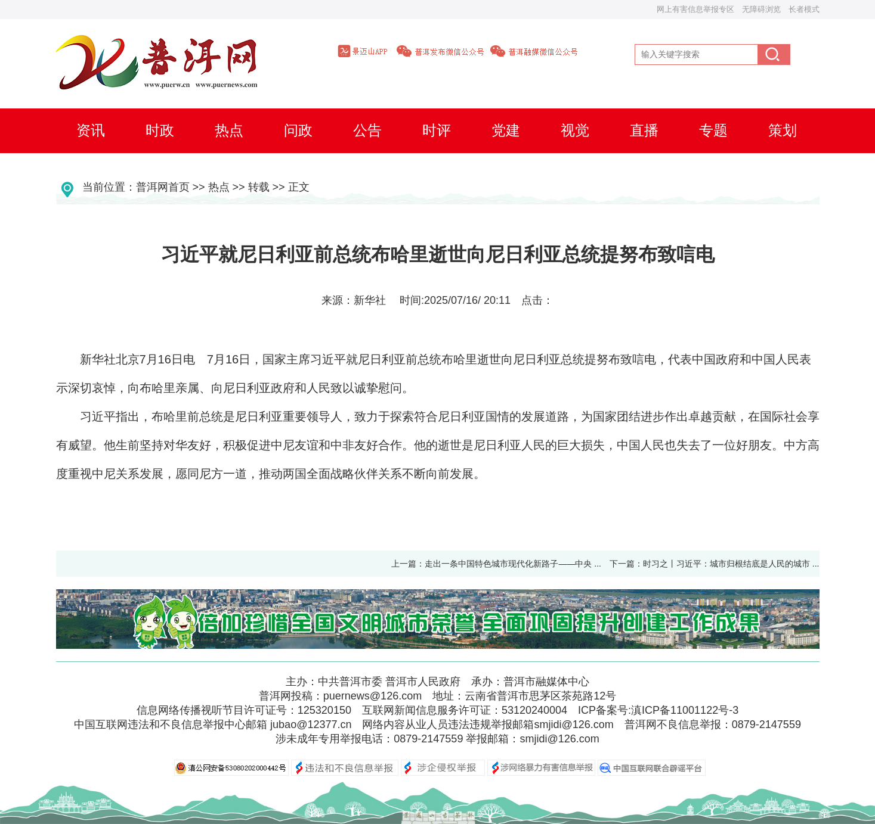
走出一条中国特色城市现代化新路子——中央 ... (513, 563)
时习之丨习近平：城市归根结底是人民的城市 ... (735, 563)
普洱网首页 (163, 187)
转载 (259, 187)
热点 (219, 187)
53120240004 (534, 710)
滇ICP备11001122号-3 (684, 710)
